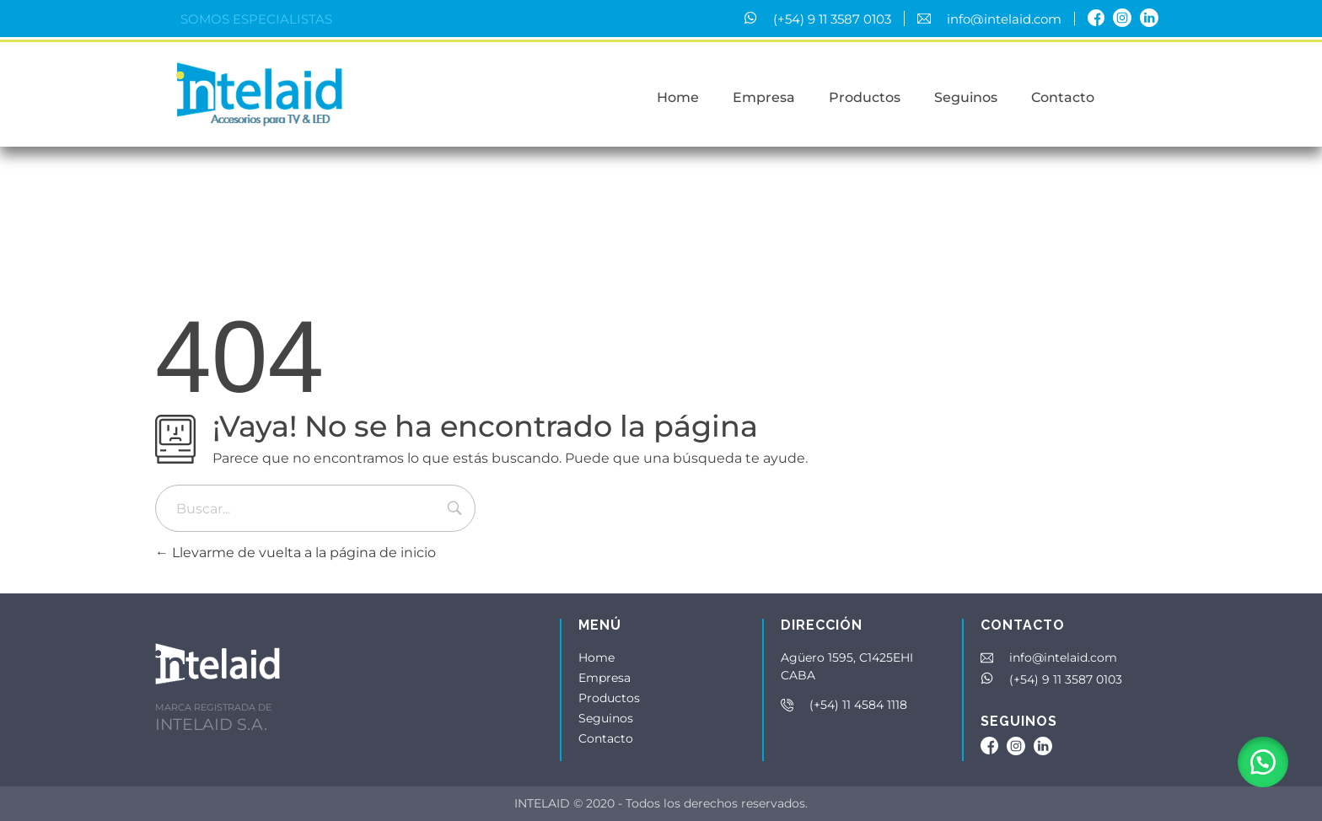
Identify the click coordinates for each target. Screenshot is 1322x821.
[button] (1263, 762)
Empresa (604, 677)
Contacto (605, 738)
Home (596, 657)
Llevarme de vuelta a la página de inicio (295, 553)
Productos (609, 698)
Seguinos (605, 718)
